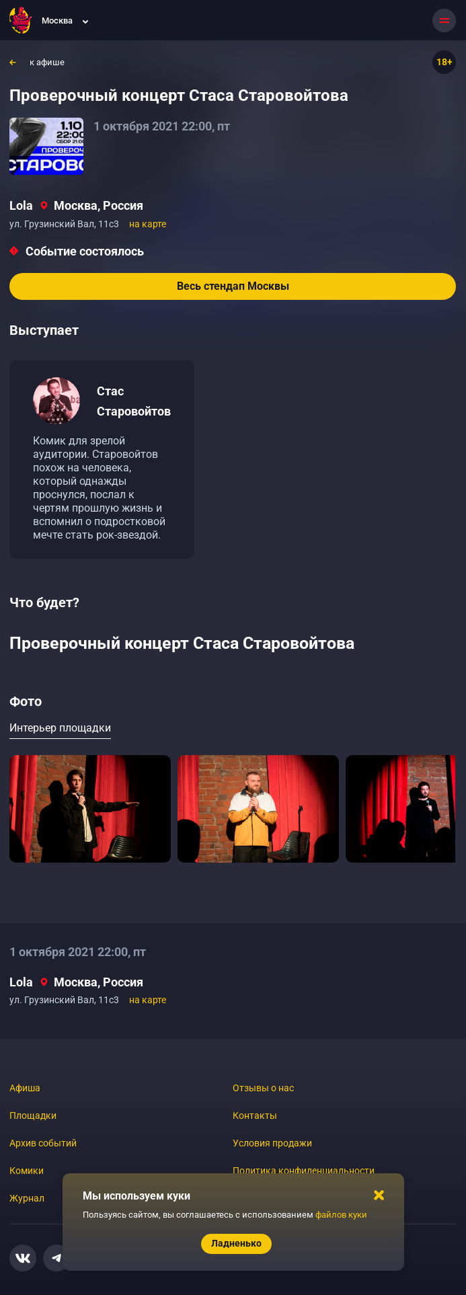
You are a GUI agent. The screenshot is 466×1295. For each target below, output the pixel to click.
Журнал (26, 1198)
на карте (147, 224)
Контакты (255, 1115)
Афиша (24, 1088)
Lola (21, 205)
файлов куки (341, 1215)
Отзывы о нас (263, 1088)
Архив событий (43, 1143)
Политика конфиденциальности (304, 1170)
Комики (26, 1170)
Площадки (32, 1115)
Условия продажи (272, 1143)
